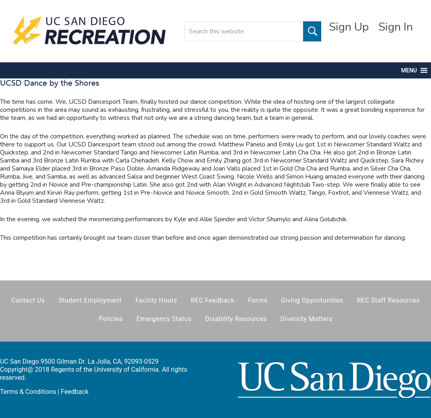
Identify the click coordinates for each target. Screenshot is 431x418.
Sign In (395, 27)
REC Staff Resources (388, 300)
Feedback (74, 391)
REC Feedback (212, 300)
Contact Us (28, 300)
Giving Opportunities (312, 300)
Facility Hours (156, 300)
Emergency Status (163, 319)
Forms (257, 300)
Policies (111, 319)
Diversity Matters (306, 319)
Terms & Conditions (28, 391)
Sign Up (349, 27)
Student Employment (89, 300)
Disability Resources (236, 319)
